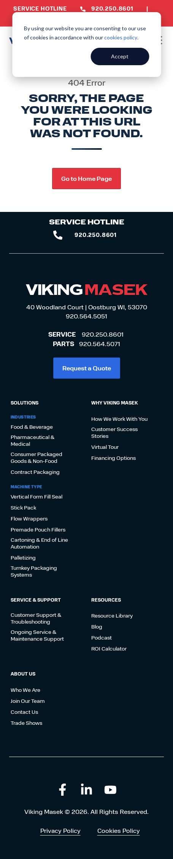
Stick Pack (23, 507)
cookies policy (120, 37)
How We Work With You (119, 418)
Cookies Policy (118, 830)
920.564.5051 (86, 316)
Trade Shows (26, 722)
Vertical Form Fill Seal (36, 496)
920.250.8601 (103, 334)
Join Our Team (28, 701)
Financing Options (113, 458)
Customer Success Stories (114, 432)
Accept (120, 56)
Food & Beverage (32, 426)
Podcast (101, 637)
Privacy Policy (60, 830)
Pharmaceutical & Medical (32, 440)
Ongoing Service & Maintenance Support (37, 635)
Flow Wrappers (29, 518)
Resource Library (112, 615)
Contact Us (24, 712)
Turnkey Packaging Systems (34, 571)
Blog (96, 626)
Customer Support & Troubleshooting (36, 618)
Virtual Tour (105, 447)
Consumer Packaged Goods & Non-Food (36, 457)
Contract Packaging (35, 472)
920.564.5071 (99, 344)
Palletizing (23, 557)
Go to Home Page (86, 178)
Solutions (24, 403)
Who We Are (25, 690)
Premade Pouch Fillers (38, 529)
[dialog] (86, 44)
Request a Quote (86, 368)
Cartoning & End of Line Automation (39, 543)
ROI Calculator (109, 648)
